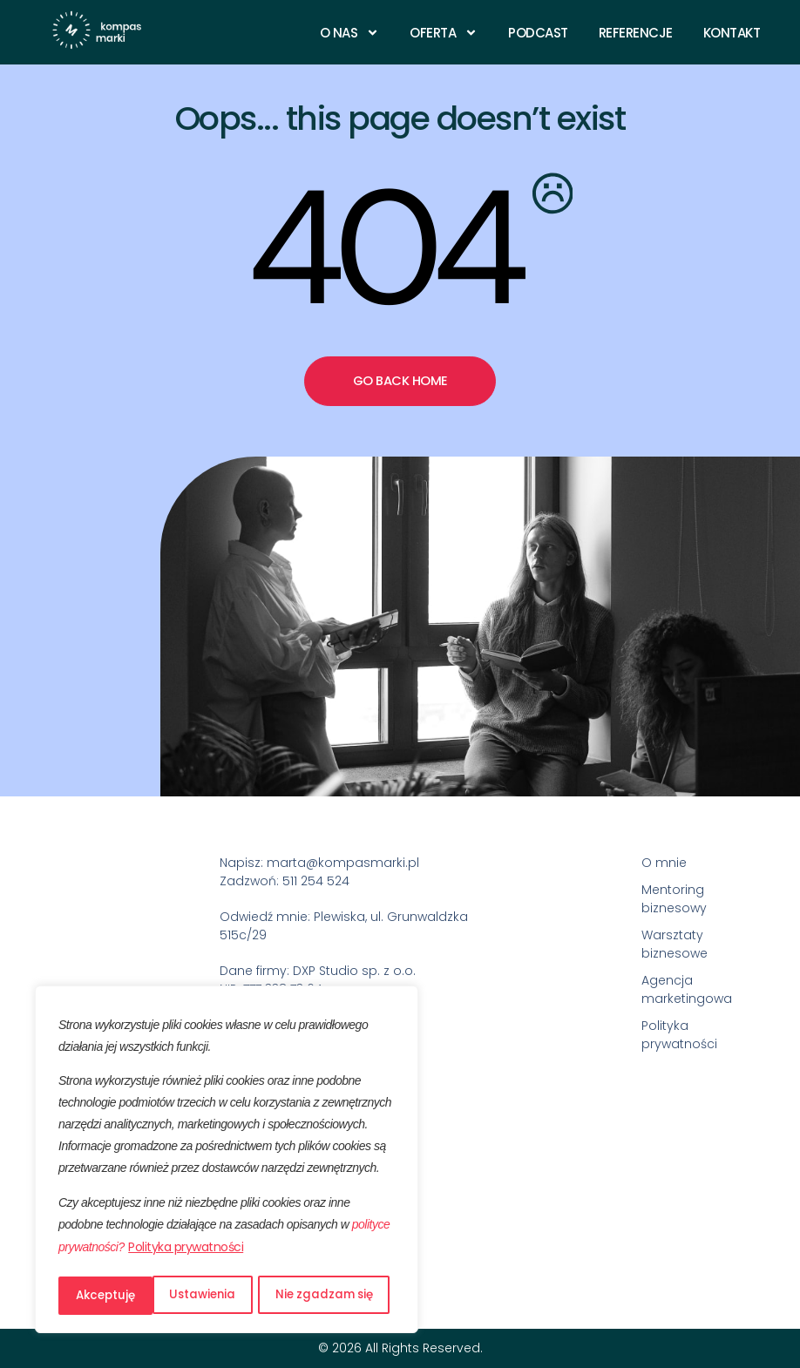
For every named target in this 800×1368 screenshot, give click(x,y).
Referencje (636, 33)
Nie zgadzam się (230, 1295)
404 (381, 248)
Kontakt (732, 33)
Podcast (538, 33)
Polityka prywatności (185, 1251)
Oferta (444, 33)
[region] (226, 1161)
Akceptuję (349, 1295)
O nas (350, 33)
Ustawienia (108, 1295)
